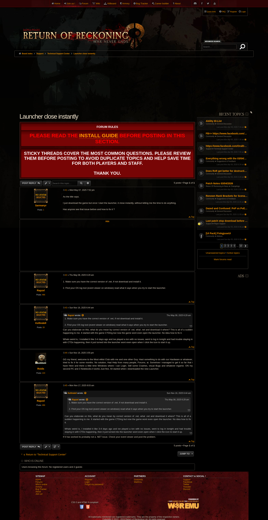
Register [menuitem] (233, 12)
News (226, 186)
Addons (220, 236)
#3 (66, 307)
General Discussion (224, 124)
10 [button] (241, 246)
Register (88, 479)
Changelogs (235, 186)
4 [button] (231, 246)
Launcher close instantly (84, 53)
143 (43, 373)
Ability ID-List (214, 121)
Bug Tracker (142, 3)
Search (243, 47)
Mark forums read (222, 259)
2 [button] (225, 246)
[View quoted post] (83, 315)
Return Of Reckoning (214, 186)
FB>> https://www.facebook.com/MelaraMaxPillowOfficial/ (227, 133)
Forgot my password (94, 484)
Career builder (162, 3)
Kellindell (40, 323)
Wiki (98, 3)
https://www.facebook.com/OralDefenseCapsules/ (227, 146)
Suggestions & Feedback (226, 161)
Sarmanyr (40, 205)
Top (192, 217)
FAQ (224, 12)
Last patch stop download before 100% (227, 220)
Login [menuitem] (243, 12)
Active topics (233, 253)
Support (209, 149)
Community (210, 124)
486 (43, 295)
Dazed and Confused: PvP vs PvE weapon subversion (227, 208)
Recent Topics (231, 114)
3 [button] (228, 246)
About (177, 3)
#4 (66, 353)
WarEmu (138, 482)
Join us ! (71, 3)
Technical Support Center (223, 149)
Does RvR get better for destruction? (227, 171)
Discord (186, 489)
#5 (66, 385)
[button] (245, 246)
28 (44, 327)
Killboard (112, 3)
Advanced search (213, 41)
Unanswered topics (215, 253)
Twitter (186, 484)
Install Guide (98, 135)
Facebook (187, 482)
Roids (40, 368)
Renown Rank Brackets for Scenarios (227, 196)
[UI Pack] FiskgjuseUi (218, 233)
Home (57, 3)
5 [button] (234, 246)
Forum (85, 3)
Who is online (33, 460)
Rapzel (41, 290)
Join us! (39, 494)
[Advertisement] (134, 82)
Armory (126, 3)
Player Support (219, 224)
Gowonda (138, 479)
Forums (39, 482)
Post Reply (29, 183)
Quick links (211, 12)
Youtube (187, 487)
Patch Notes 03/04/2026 (219, 183)
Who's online (41, 484)
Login (87, 482)
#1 (66, 190)
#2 (66, 275)
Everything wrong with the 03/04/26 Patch (227, 158)
